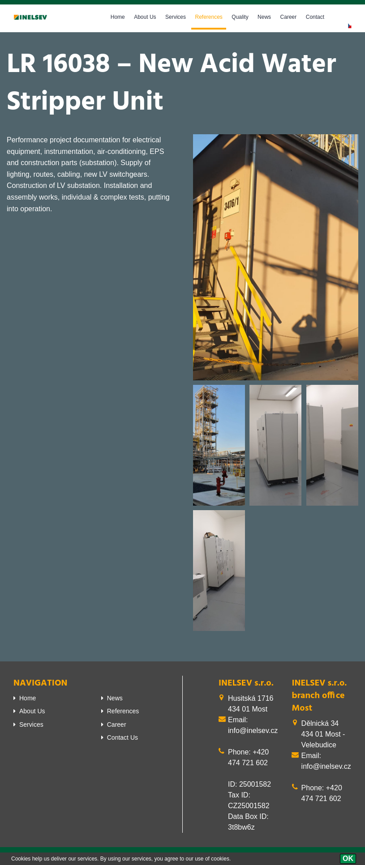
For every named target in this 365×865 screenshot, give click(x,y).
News (264, 17)
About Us (145, 17)
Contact (315, 17)
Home (118, 17)
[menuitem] (50, 698)
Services (175, 17)
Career (288, 17)
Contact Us (122, 737)
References (208, 17)
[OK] (348, 859)
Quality (240, 17)
